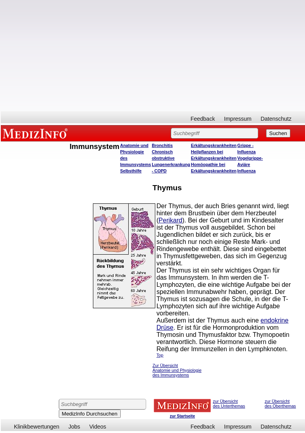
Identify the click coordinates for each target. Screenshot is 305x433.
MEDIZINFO (36, 133)
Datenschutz (276, 119)
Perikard (170, 220)
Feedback (203, 119)
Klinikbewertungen (36, 426)
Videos (97, 426)
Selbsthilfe (131, 170)
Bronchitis (162, 145)
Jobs (74, 426)
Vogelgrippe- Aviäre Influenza (250, 164)
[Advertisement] (153, 55)
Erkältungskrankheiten (214, 145)
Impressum (237, 119)
